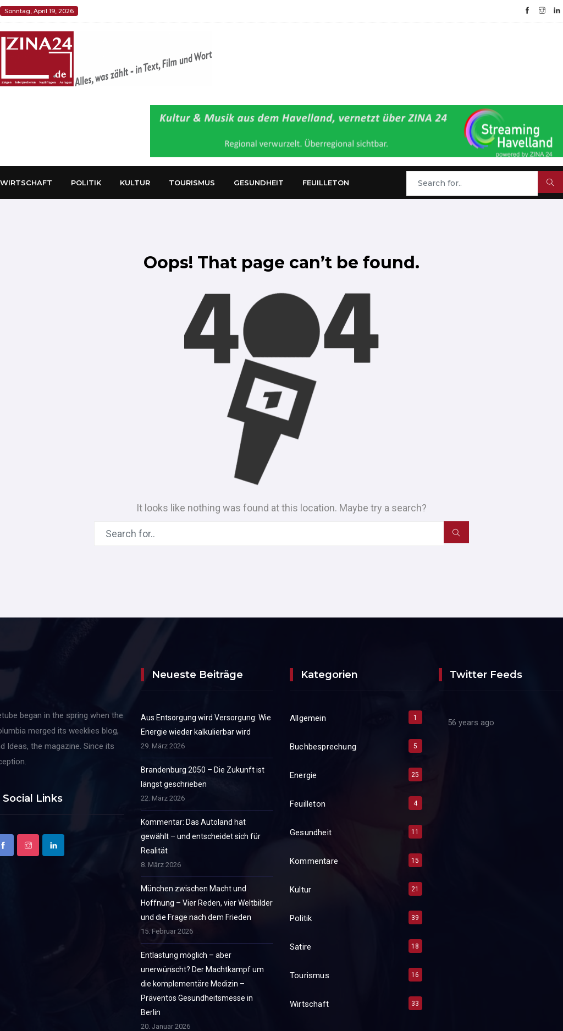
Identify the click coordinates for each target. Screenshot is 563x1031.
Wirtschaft (26, 182)
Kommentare (314, 861)
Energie (303, 775)
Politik (86, 182)
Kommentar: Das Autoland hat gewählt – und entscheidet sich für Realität (201, 836)
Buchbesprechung (323, 747)
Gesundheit (259, 182)
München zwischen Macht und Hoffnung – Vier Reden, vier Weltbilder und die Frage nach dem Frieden (207, 903)
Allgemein (308, 718)
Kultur (135, 182)
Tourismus (192, 182)
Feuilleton (325, 182)
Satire (300, 947)
